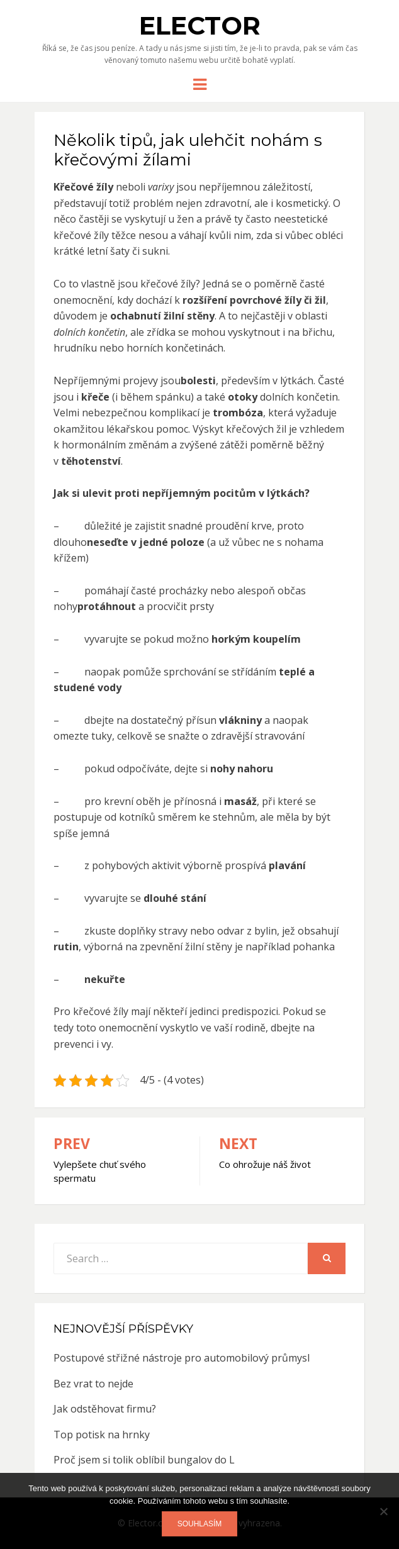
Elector (200, 25)
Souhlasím (199, 1523)
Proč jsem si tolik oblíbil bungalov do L (144, 1460)
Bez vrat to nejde (93, 1384)
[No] (383, 1511)
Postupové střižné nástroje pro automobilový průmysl (181, 1358)
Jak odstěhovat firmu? (104, 1409)
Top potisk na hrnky (101, 1434)
